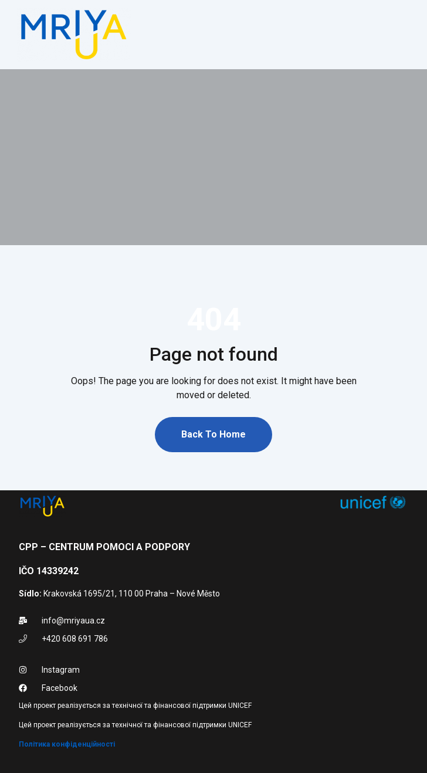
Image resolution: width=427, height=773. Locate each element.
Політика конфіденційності (67, 744)
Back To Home (213, 434)
